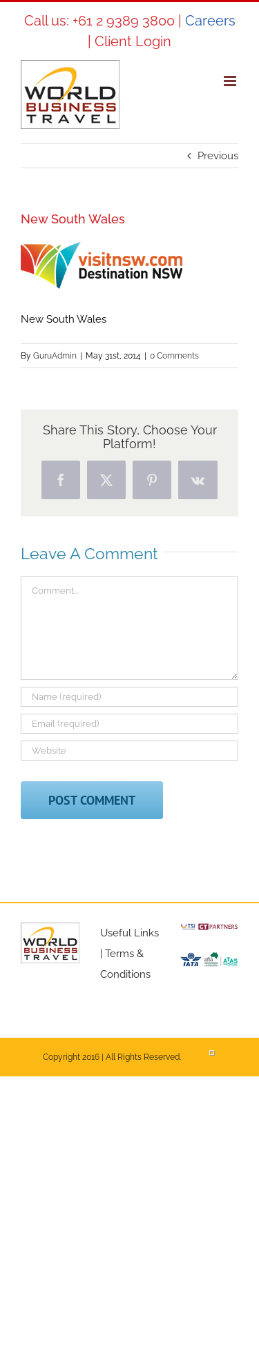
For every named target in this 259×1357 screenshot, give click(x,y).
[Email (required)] (129, 724)
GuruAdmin (55, 356)
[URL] (129, 751)
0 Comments (174, 356)
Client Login (133, 41)
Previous (218, 156)
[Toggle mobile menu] (231, 81)
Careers (210, 20)
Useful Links (129, 933)
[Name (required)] (129, 697)
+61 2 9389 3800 (124, 20)
